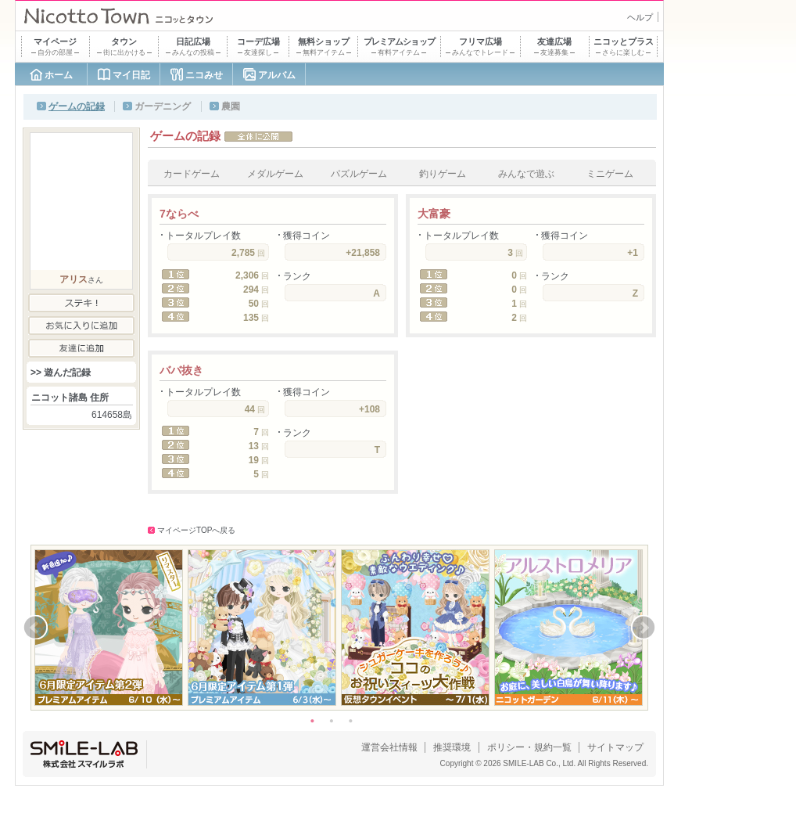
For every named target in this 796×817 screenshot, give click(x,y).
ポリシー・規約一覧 (529, 747)
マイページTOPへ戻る (196, 530)
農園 (230, 106)
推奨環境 (452, 747)
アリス (73, 279)
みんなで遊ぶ (526, 173)
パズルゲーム (359, 173)
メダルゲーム (275, 173)
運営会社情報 (389, 747)
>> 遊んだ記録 (60, 372)
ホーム (59, 75)
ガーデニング (162, 106)
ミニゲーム (609, 173)
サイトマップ (615, 747)
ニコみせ (204, 75)
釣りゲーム (442, 173)
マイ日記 (131, 75)
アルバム (277, 75)
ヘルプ (640, 17)
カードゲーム (191, 173)
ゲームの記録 (76, 106)
